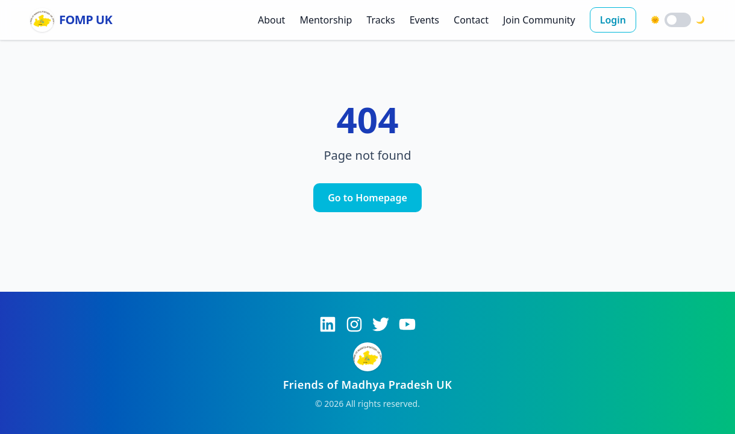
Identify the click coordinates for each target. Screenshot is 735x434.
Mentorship (325, 20)
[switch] (678, 20)
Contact (471, 20)
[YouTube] (407, 324)
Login (613, 20)
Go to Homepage (367, 197)
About (271, 20)
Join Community (539, 20)
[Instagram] (354, 324)
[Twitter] (380, 324)
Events (424, 20)
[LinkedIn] (327, 324)
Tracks (380, 20)
